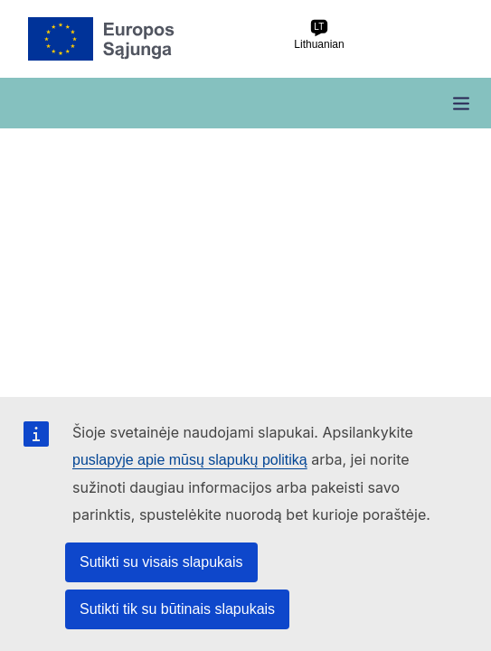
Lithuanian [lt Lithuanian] (319, 35)
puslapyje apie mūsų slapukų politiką (189, 459)
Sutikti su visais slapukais (161, 562)
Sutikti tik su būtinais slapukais (177, 609)
